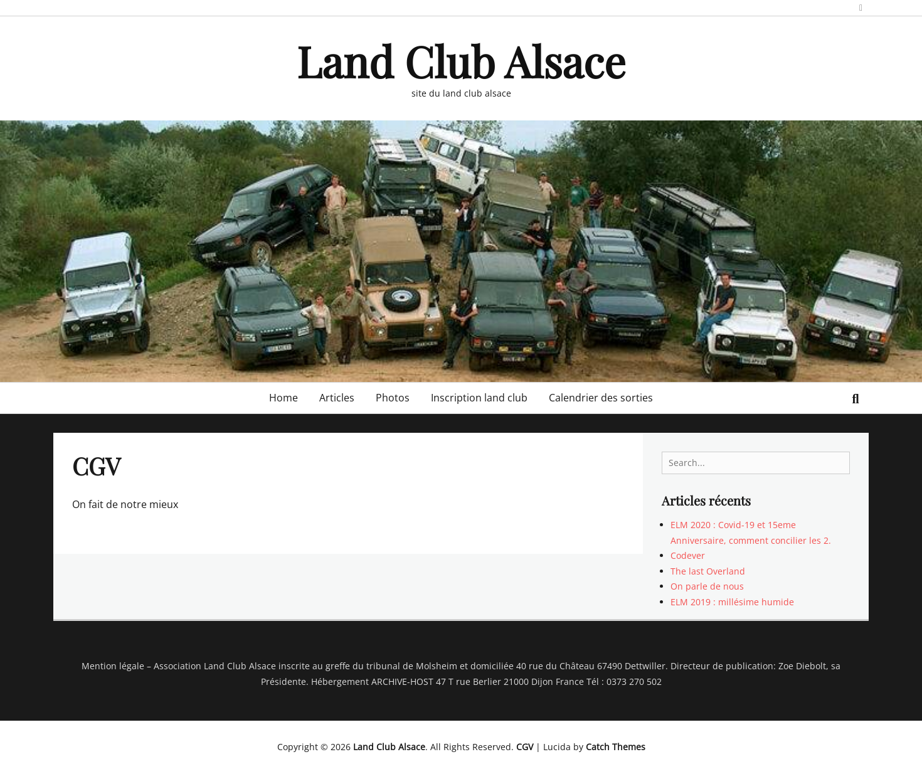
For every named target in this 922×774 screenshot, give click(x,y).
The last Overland (707, 571)
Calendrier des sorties (601, 398)
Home (283, 398)
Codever (687, 555)
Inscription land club (479, 398)
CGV (524, 747)
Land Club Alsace (461, 60)
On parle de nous (707, 586)
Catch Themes (615, 747)
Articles (336, 398)
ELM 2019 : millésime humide (732, 602)
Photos (393, 398)
